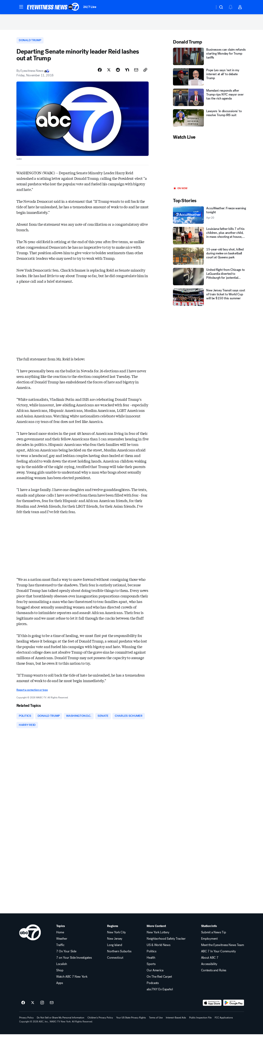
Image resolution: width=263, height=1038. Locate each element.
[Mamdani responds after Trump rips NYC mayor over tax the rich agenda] (210, 99)
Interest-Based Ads (176, 1021)
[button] (21, 7)
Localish (61, 967)
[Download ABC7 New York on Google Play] (233, 1006)
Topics (60, 929)
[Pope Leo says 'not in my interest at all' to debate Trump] (210, 79)
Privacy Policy (26, 1021)
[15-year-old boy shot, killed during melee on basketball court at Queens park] (210, 258)
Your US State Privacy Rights (131, 1021)
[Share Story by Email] (136, 72)
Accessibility (209, 967)
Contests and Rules (213, 974)
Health (151, 961)
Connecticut (115, 961)
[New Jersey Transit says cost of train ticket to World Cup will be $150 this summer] (210, 299)
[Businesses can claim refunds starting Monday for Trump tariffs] (210, 58)
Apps (59, 986)
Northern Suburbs (119, 955)
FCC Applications (224, 1021)
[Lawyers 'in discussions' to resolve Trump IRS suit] (210, 120)
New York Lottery (158, 936)
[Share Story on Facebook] (99, 72)
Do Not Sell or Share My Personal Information (60, 1021)
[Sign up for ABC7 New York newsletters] (52, 1007)
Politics (151, 955)
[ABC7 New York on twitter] (33, 1007)
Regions (112, 929)
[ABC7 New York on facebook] (23, 1007)
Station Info (209, 929)
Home (60, 936)
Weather (61, 942)
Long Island (114, 948)
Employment (209, 942)
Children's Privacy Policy (100, 1021)
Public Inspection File (200, 1021)
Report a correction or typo (32, 693)
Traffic (60, 948)
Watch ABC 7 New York (71, 980)
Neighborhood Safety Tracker (166, 942)
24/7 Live (89, 7)
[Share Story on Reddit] (118, 72)
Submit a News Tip (213, 936)
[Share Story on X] (108, 72)
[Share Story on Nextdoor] (127, 72)
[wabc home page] (30, 936)
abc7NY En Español (160, 993)
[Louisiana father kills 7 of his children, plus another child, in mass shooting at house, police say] (210, 237)
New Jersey (114, 942)
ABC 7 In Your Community (218, 955)
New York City (116, 936)
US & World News (158, 948)
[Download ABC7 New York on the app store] (212, 1006)
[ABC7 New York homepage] (53, 7)
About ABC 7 (209, 961)
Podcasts (153, 986)
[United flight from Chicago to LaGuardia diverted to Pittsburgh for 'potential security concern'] (210, 279)
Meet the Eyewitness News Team (222, 948)
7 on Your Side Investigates (74, 961)
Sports (151, 967)
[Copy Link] (145, 72)
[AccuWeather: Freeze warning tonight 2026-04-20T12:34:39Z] (210, 217)
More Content (156, 929)
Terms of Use (156, 1021)
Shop (59, 974)
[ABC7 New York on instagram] (42, 1007)
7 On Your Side (66, 955)
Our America (155, 974)
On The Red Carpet (159, 980)
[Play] (210, 165)
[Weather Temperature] (208, 7)
